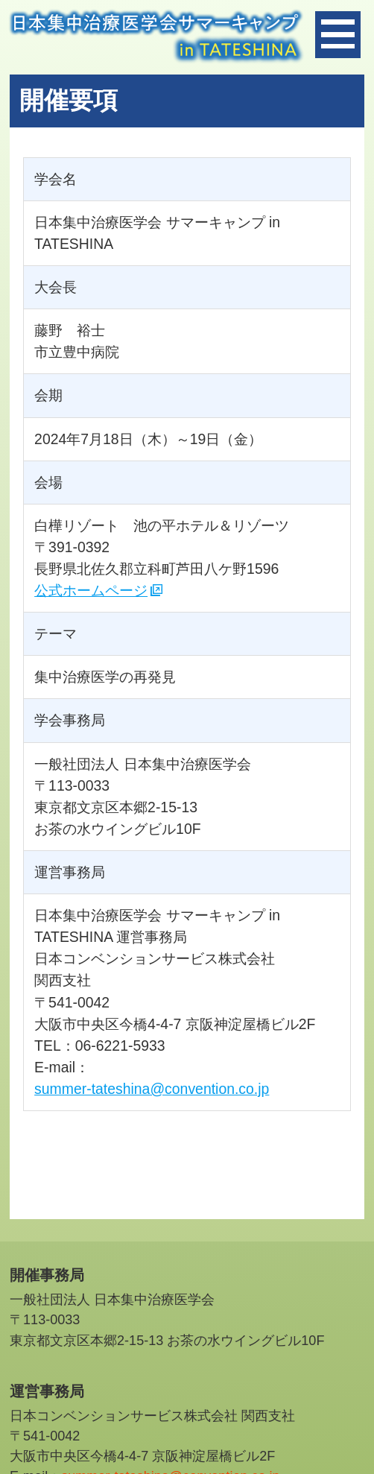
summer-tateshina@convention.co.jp (151, 1089)
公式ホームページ (91, 590)
